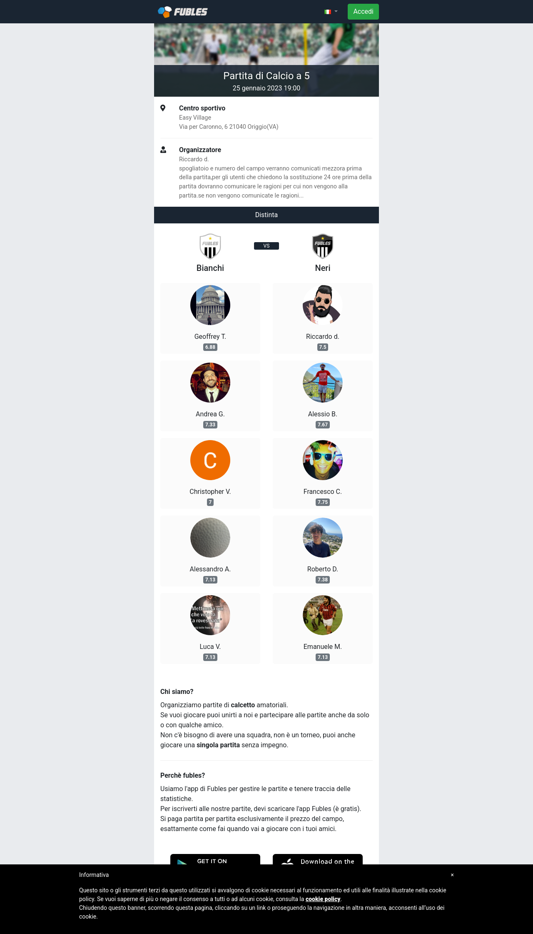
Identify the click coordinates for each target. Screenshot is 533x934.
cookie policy (323, 899)
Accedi (363, 11)
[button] (331, 11)
